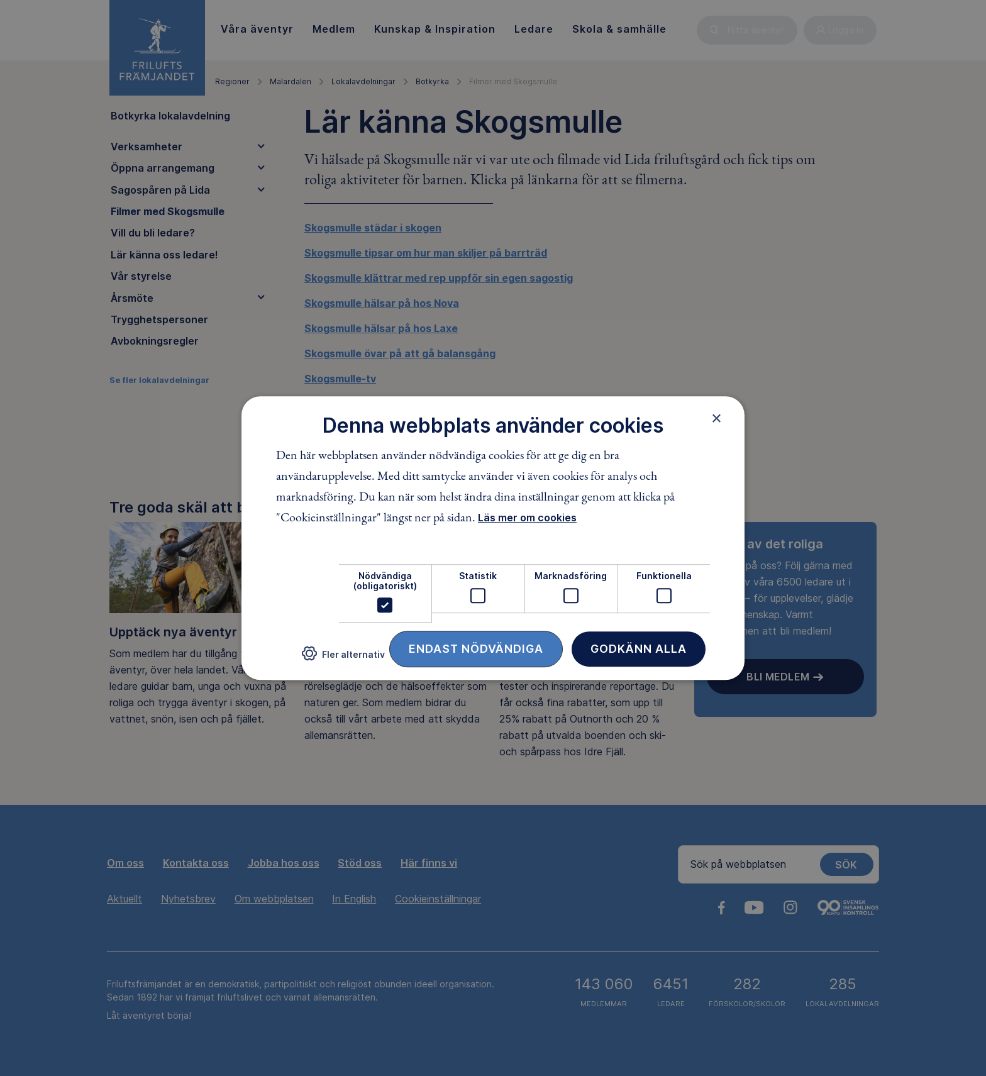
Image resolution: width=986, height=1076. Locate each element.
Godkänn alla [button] (638, 648)
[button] (343, 659)
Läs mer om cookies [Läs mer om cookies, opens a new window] (527, 518)
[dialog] (493, 538)
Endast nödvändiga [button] (476, 648)
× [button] (716, 418)
